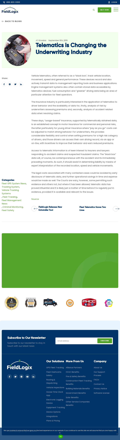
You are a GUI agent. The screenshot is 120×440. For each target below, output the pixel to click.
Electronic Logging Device (54, 401)
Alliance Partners (74, 367)
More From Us (75, 361)
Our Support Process (99, 374)
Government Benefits (76, 393)
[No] (117, 434)
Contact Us (99, 384)
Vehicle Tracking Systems (10, 192)
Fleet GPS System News (14, 183)
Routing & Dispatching (51, 381)
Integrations (52, 416)
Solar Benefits (72, 397)
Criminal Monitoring (13, 206)
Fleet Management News (11, 202)
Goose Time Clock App (54, 394)
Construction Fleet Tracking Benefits (79, 382)
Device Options (53, 412)
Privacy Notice (100, 388)
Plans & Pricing (53, 420)
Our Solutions (55, 361)
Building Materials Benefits (78, 388)
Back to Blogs (12, 21)
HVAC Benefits (72, 372)
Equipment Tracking (55, 407)
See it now (104, 10)
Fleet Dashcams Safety (53, 374)
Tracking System (10, 186)
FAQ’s (96, 379)
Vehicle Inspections (55, 387)
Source (35, 199)
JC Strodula (41, 40)
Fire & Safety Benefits (76, 376)
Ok (61, 436)
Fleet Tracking (10, 196)
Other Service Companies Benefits (78, 403)
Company (100, 361)
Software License (101, 393)
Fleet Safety (8, 210)
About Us (98, 367)
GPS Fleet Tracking (55, 367)
